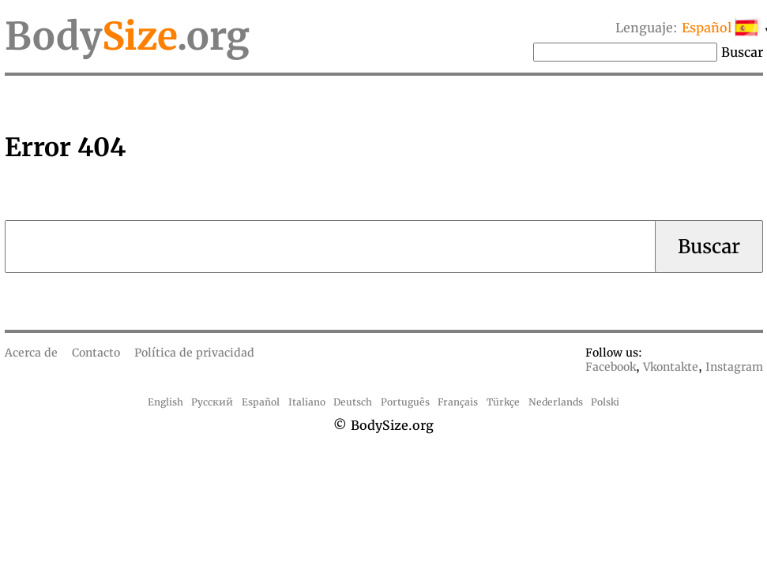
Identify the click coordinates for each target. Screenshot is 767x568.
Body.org (127, 36)
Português (405, 402)
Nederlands (555, 402)
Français (458, 402)
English (165, 402)
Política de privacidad (194, 353)
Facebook (610, 367)
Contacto (96, 353)
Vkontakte (670, 367)
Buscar (742, 52)
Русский (212, 402)
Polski (605, 402)
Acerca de (31, 353)
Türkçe (503, 402)
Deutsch (352, 402)
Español (261, 402)
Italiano (306, 402)
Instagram (734, 367)
